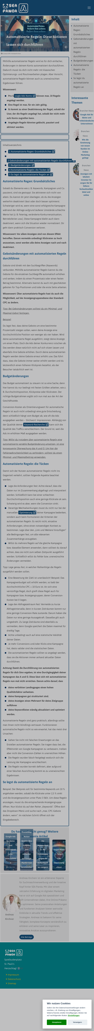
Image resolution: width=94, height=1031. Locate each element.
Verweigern (77, 1022)
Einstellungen (73, 1015)
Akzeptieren (56, 1022)
